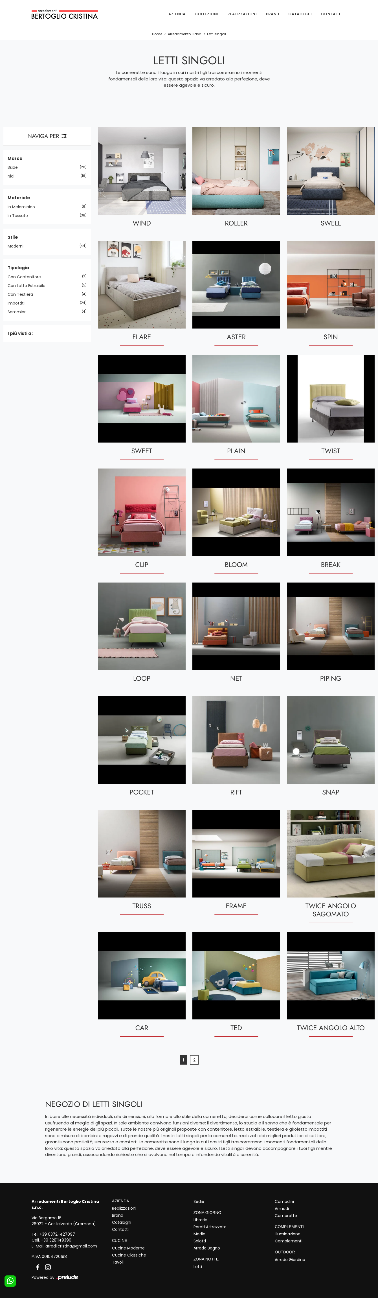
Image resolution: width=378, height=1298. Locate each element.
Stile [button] (13, 237)
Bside (15, 167)
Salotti (200, 1241)
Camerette (286, 1215)
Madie (199, 1234)
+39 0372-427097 (57, 1234)
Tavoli (118, 1262)
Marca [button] (15, 158)
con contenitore (26, 277)
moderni (18, 246)
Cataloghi (300, 14)
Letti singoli (216, 34)
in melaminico (23, 207)
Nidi (13, 176)
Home (157, 34)
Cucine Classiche (129, 1255)
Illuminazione (287, 1234)
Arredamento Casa (184, 34)
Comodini (284, 1201)
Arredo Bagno (207, 1248)
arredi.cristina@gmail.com (71, 1246)
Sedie (199, 1201)
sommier (19, 312)
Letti (198, 1266)
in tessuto (20, 215)
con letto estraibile (29, 285)
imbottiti (18, 303)
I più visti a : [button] (20, 333)
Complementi (288, 1241)
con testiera (22, 294)
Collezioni (207, 14)
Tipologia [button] (18, 268)
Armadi (282, 1208)
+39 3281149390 (56, 1240)
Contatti (331, 14)
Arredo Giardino (290, 1259)
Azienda (177, 14)
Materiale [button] (19, 198)
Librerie (200, 1220)
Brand (272, 14)
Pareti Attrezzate (210, 1227)
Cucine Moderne (128, 1248)
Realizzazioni (242, 14)
